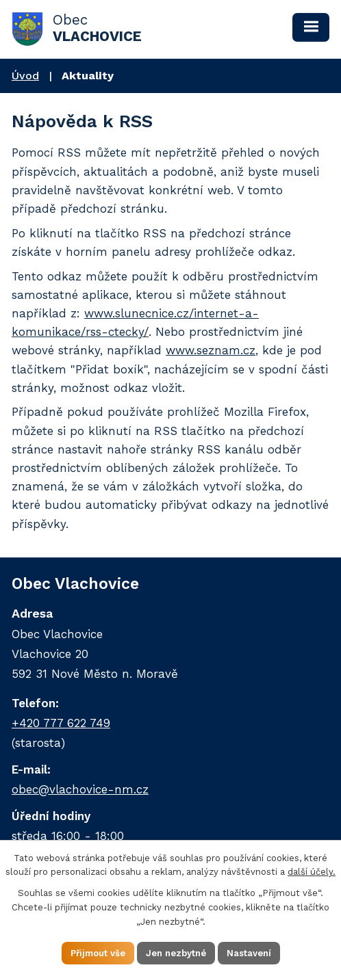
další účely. (312, 872)
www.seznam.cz (210, 350)
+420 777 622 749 (61, 723)
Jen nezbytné (176, 953)
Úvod (25, 75)
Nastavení (249, 953)
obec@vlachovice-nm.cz (80, 789)
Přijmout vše (98, 953)
